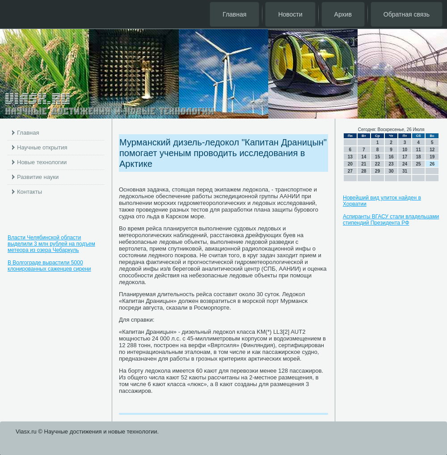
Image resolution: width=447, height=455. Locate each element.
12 (432, 149)
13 (350, 156)
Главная (234, 14)
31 (404, 171)
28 (363, 171)
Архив (343, 14)
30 (390, 171)
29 (377, 171)
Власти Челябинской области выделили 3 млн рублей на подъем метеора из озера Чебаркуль (51, 243)
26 (432, 164)
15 (377, 156)
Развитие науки (38, 177)
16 (390, 156)
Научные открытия (42, 147)
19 (432, 156)
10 (404, 149)
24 (404, 164)
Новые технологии (42, 162)
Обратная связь (407, 14)
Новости (290, 14)
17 (404, 156)
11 (418, 149)
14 (363, 156)
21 (363, 164)
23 (390, 164)
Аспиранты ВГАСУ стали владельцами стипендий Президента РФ (391, 219)
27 (350, 171)
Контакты (29, 191)
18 (418, 156)
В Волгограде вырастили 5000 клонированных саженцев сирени (49, 265)
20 (350, 164)
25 (418, 164)
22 (377, 164)
